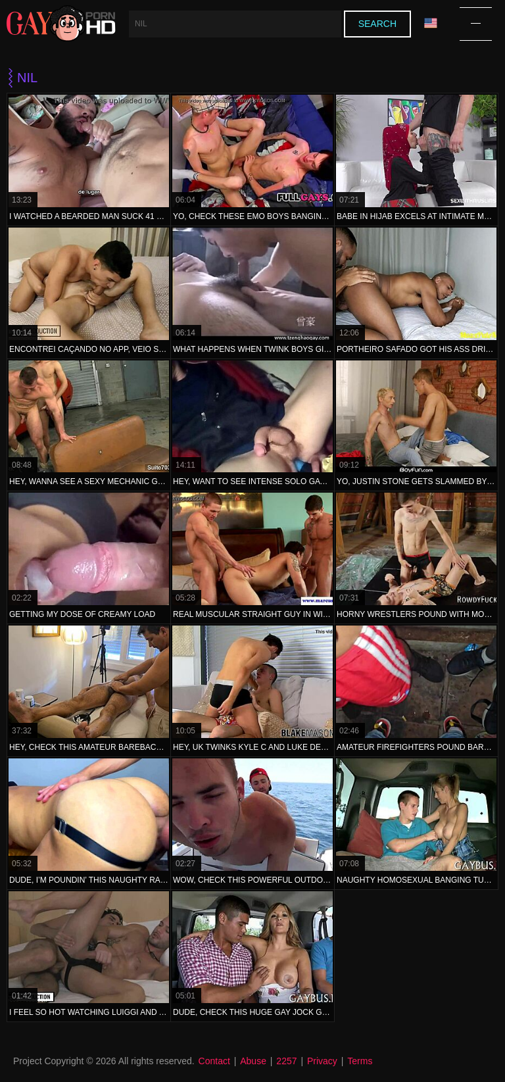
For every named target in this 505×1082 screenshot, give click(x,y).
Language (430, 23)
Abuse (253, 1061)
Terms (359, 1061)
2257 (286, 1061)
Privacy (322, 1061)
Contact (214, 1061)
